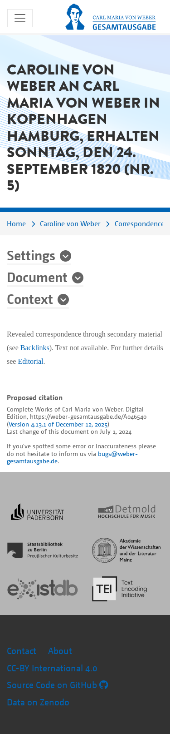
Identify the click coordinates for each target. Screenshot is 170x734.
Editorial (30, 361)
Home (16, 223)
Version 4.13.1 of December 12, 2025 (58, 424)
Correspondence (140, 223)
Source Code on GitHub (57, 684)
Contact (21, 650)
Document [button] (37, 276)
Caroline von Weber (70, 223)
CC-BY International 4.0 (52, 668)
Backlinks (34, 348)
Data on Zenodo (38, 702)
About (60, 650)
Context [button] (30, 298)
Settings (31, 254)
